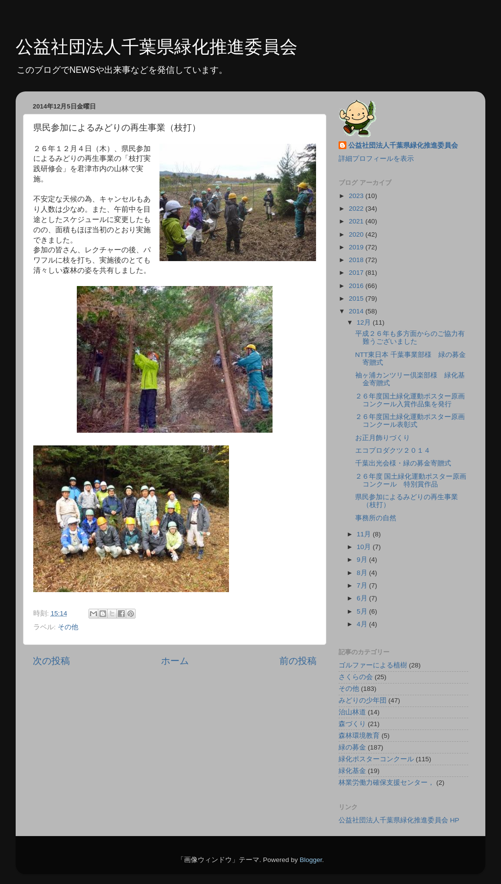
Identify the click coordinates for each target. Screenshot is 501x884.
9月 (363, 559)
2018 (357, 260)
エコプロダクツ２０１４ (393, 450)
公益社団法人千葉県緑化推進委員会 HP (399, 820)
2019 (357, 247)
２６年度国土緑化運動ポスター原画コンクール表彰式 (410, 420)
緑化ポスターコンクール (376, 759)
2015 (357, 298)
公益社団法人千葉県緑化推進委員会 (156, 47)
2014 (357, 311)
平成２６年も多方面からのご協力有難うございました (410, 337)
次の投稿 (51, 661)
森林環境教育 (359, 735)
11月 (365, 534)
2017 (357, 272)
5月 (363, 611)
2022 (357, 208)
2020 (357, 234)
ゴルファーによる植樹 (373, 665)
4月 (363, 624)
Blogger (310, 859)
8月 (363, 572)
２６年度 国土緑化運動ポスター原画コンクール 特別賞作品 (411, 480)
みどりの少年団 (363, 700)
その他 (68, 627)
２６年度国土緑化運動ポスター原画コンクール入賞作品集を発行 (410, 400)
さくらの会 (356, 677)
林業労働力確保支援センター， (386, 782)
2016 (357, 285)
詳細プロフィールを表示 (376, 158)
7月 (363, 585)
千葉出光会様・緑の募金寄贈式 (403, 463)
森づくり (352, 724)
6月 (363, 598)
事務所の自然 (375, 518)
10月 (365, 547)
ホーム (175, 661)
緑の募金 (352, 747)
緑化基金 (352, 770)
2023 (357, 195)
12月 (365, 322)
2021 (357, 221)
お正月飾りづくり (382, 438)
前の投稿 (298, 661)
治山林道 (352, 712)
